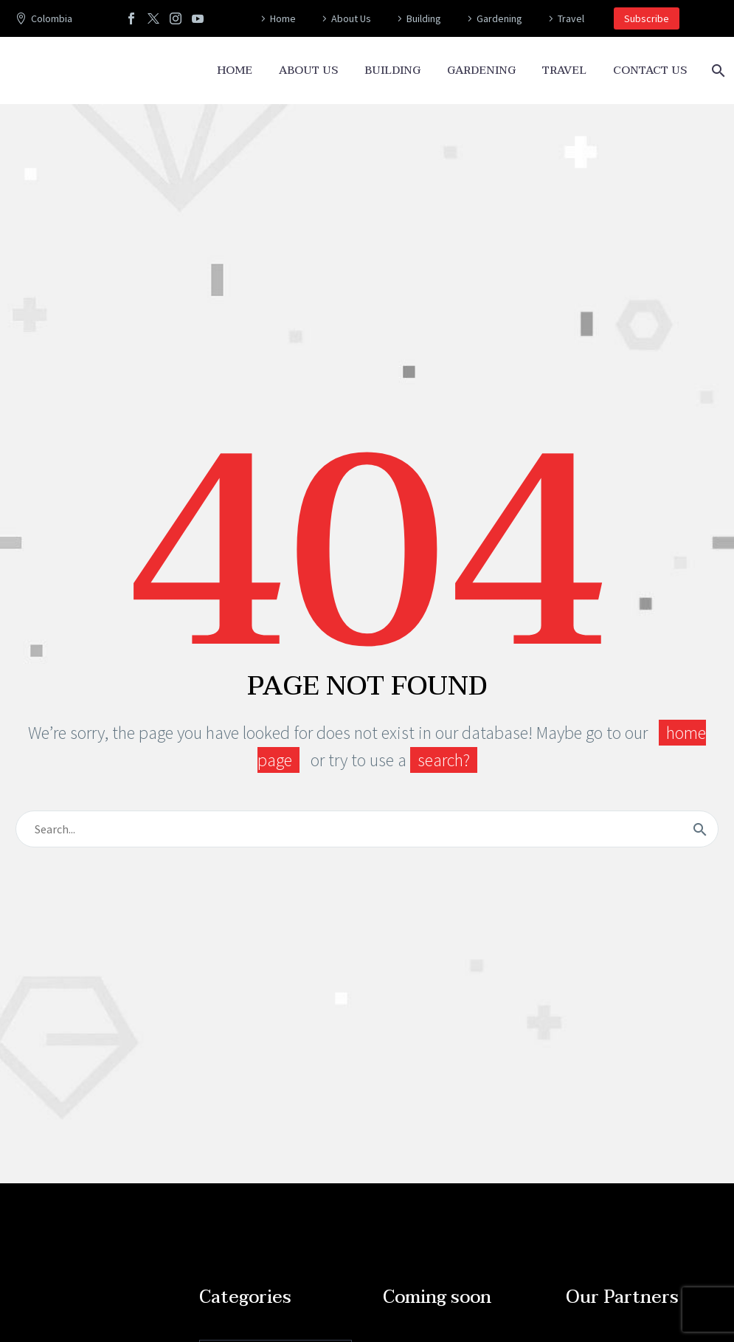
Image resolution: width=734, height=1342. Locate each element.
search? (444, 760)
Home (283, 18)
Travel (571, 18)
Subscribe (646, 18)
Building (423, 18)
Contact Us (650, 70)
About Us (351, 18)
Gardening (499, 18)
